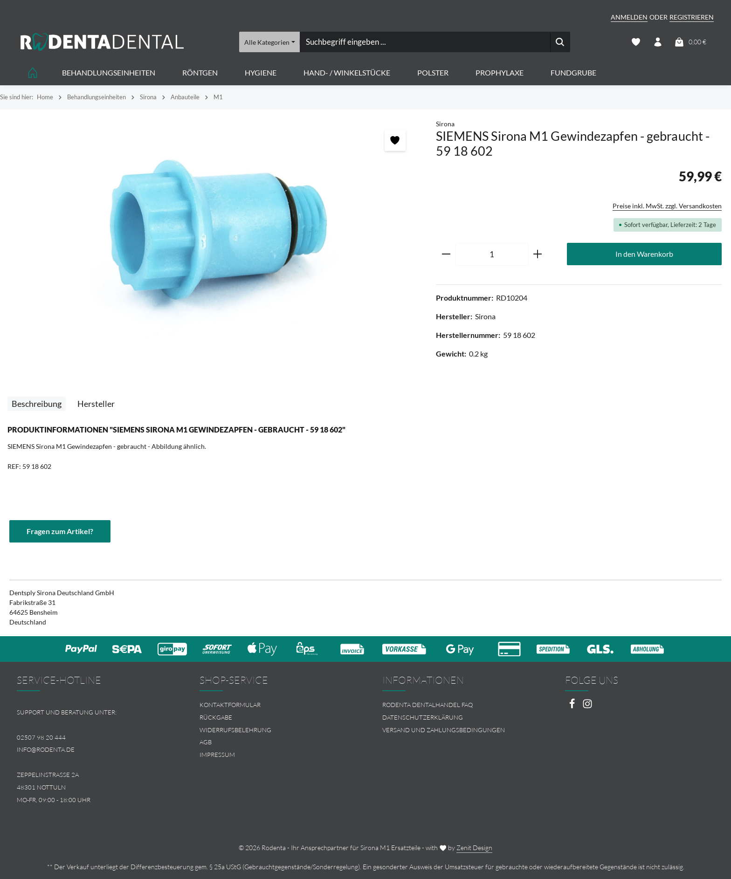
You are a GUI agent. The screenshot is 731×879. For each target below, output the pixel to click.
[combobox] (425, 42)
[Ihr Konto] (658, 42)
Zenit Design (474, 848)
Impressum (217, 754)
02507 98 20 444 (41, 737)
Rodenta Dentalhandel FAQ (427, 704)
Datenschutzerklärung (422, 717)
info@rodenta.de (46, 749)
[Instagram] (587, 706)
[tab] (36, 404)
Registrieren (691, 17)
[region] (213, 233)
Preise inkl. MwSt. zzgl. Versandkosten (667, 206)
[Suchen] (560, 42)
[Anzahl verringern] (446, 254)
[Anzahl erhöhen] (538, 254)
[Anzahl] (491, 254)
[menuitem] (274, 705)
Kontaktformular (230, 704)
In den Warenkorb (644, 253)
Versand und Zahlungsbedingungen (443, 730)
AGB (206, 742)
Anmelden (629, 17)
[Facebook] (573, 706)
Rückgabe (216, 717)
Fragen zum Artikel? (60, 531)
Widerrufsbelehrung (235, 730)
